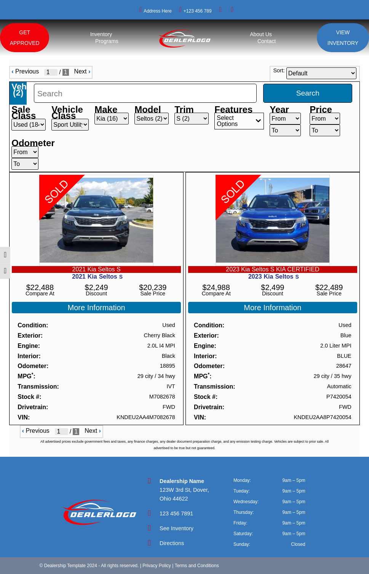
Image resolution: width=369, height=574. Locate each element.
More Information (96, 307)
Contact (266, 41)
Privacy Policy (156, 565)
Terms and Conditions (197, 565)
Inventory (101, 34)
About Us (261, 34)
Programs (106, 41)
